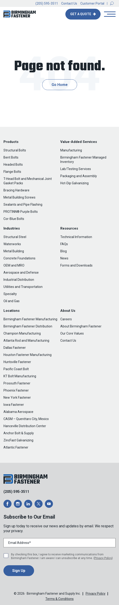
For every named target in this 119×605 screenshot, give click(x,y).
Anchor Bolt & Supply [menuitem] (18, 433)
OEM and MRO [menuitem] (13, 265)
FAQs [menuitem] (64, 244)
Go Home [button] (60, 84)
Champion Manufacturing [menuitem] (22, 333)
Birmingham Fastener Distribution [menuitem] (27, 326)
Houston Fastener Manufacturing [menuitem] (27, 355)
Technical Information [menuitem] (76, 237)
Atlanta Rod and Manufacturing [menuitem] (26, 340)
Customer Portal (92, 3)
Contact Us (69, 3)
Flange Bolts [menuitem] (12, 171)
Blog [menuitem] (63, 251)
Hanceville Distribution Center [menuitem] (24, 426)
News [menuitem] (64, 258)
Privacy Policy (103, 558)
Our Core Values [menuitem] (72, 333)
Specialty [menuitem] (10, 294)
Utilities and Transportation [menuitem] (23, 287)
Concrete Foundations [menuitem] (19, 258)
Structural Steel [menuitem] (14, 237)
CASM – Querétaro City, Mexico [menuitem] (26, 419)
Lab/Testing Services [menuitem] (75, 169)
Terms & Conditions (59, 599)
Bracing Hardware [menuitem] (16, 190)
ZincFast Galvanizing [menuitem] (18, 440)
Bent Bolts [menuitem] (10, 157)
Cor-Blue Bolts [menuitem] (13, 219)
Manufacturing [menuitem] (71, 150)
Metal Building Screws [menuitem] (19, 197)
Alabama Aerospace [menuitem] (18, 412)
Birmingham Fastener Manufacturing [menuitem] (30, 319)
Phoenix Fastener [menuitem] (16, 390)
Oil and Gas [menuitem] (11, 301)
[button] (112, 3)
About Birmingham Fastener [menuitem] (81, 326)
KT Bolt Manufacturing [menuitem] (19, 376)
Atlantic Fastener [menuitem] (15, 447)
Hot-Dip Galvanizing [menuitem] (74, 183)
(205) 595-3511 (46, 3)
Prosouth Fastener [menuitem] (16, 383)
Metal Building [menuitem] (13, 251)
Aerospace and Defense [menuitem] (21, 272)
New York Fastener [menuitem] (17, 397)
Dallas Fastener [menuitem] (14, 347)
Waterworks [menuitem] (12, 244)
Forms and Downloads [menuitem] (76, 265)
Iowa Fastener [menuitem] (13, 404)
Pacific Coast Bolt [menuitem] (16, 369)
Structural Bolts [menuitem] (14, 150)
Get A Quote (81, 14)
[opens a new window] (7, 504)
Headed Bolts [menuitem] (13, 164)
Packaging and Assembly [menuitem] (78, 176)
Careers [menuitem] (66, 319)
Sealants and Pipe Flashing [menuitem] (22, 204)
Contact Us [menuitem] (68, 340)
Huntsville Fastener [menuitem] (17, 362)
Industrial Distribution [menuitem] (18, 279)
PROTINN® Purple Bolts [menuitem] (20, 211)
